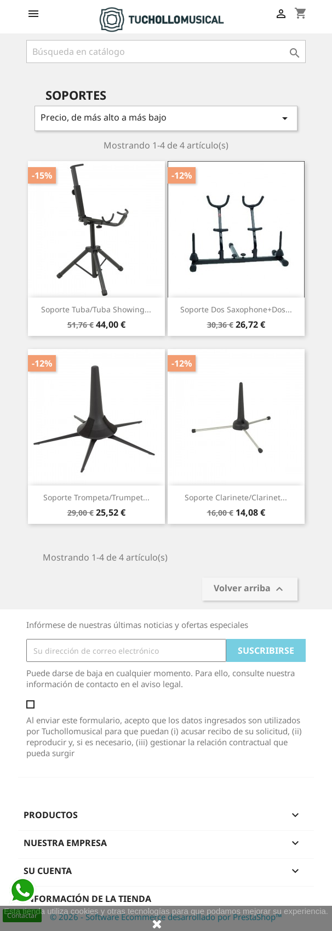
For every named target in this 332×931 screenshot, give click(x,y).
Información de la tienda (87, 899)
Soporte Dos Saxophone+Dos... (236, 309)
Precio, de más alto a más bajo (166, 118)
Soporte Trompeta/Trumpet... (96, 497)
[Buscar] (166, 51)
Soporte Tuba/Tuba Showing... (96, 309)
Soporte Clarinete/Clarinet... (236, 497)
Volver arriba (250, 589)
